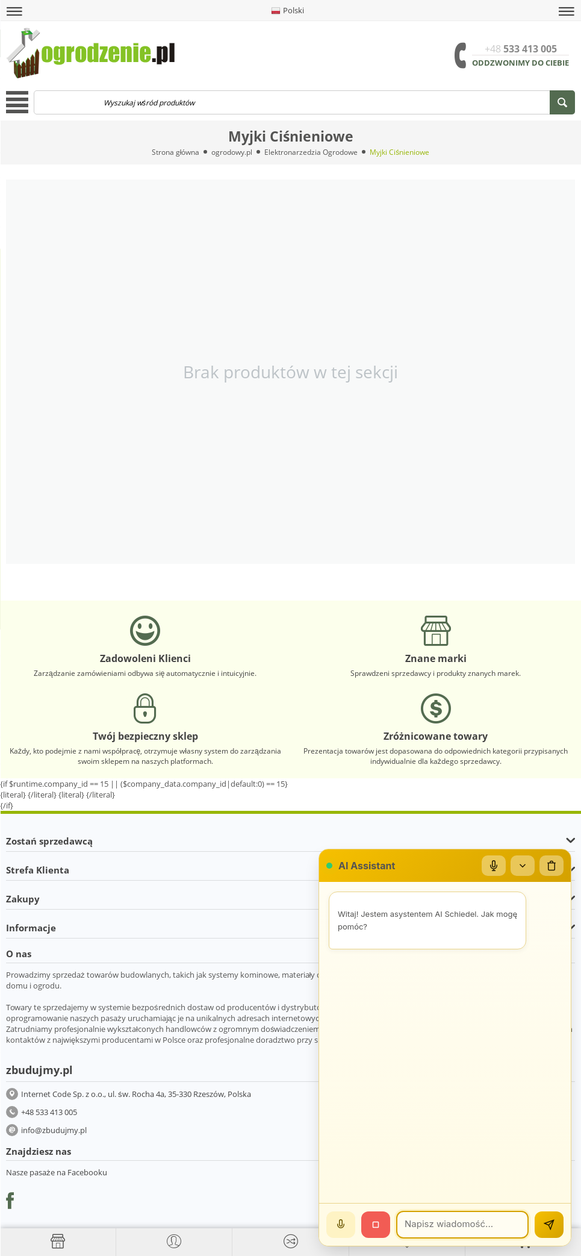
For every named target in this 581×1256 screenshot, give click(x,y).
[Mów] (340, 1224)
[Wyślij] (549, 1224)
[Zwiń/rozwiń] (523, 865)
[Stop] (375, 1224)
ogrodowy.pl (231, 152)
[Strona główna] (58, 1241)
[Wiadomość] (462, 1225)
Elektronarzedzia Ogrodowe (311, 152)
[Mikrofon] (494, 865)
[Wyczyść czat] (551, 865)
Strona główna (176, 152)
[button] (14, 11)
